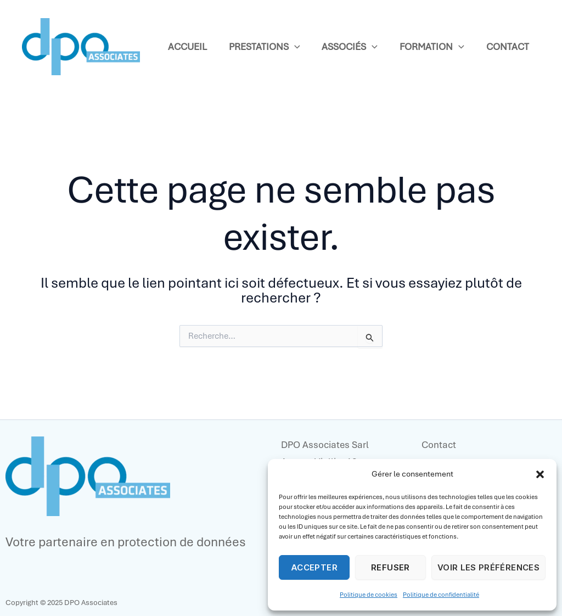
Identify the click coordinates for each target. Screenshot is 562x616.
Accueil (187, 47)
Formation (432, 47)
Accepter (314, 567)
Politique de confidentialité (441, 594)
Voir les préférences (488, 567)
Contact (507, 47)
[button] (540, 474)
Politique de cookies (368, 594)
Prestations (264, 47)
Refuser (390, 567)
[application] (294, 47)
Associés (350, 47)
